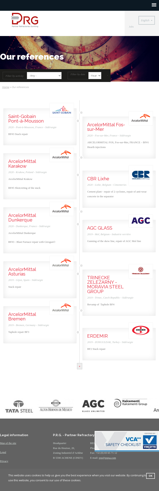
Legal (3, 452)
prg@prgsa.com (107, 457)
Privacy (4, 461)
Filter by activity (15, 75)
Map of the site (8, 443)
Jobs (131, 26)
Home (5, 87)
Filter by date (78, 74)
